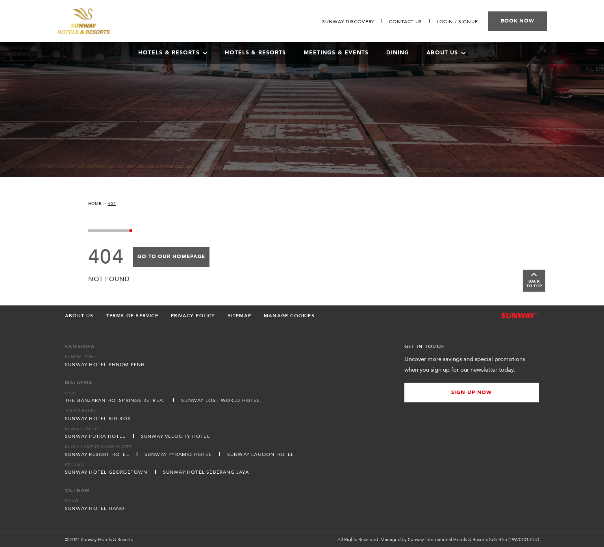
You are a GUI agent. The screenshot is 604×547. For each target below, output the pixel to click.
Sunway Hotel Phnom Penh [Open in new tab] (105, 364)
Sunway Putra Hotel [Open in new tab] (95, 436)
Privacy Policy (193, 316)
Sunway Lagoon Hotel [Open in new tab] (260, 454)
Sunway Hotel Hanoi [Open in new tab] (95, 508)
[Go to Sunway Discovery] (348, 22)
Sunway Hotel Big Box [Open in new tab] (98, 418)
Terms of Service (132, 316)
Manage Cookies (289, 316)
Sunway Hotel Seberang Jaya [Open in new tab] (206, 472)
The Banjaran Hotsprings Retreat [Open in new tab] (115, 400)
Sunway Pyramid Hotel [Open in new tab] (178, 454)
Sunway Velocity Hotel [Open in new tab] (175, 436)
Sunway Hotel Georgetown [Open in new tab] (106, 472)
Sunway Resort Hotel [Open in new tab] (97, 454)
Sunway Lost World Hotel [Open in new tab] (220, 400)
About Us (446, 52)
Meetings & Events (336, 52)
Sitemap (239, 316)
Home (95, 204)
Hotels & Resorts (255, 52)
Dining (397, 52)
